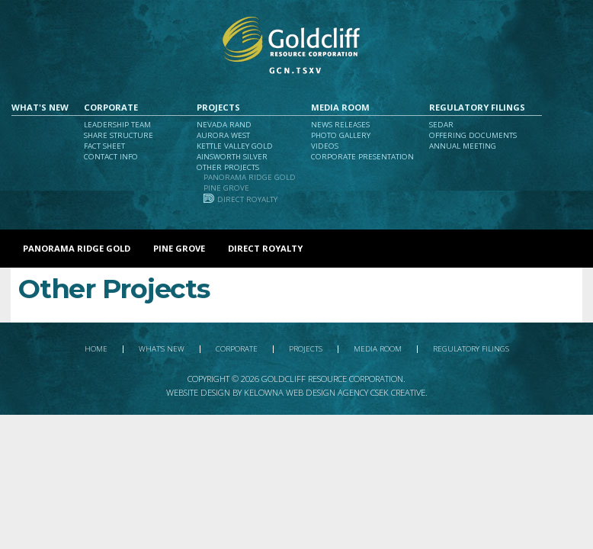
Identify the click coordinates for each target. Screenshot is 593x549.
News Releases (340, 125)
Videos (324, 146)
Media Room (340, 107)
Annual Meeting (462, 146)
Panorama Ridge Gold (250, 177)
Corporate (111, 107)
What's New (40, 107)
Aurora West (223, 135)
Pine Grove (226, 188)
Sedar (441, 125)
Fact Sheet (104, 146)
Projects (218, 107)
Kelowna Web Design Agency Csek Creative (334, 392)
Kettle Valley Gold (235, 146)
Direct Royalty (247, 199)
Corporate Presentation (362, 157)
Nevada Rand (224, 125)
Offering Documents (473, 135)
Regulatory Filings (477, 107)
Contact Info (111, 157)
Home (96, 349)
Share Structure (118, 135)
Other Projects (228, 167)
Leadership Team (117, 125)
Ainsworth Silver (232, 157)
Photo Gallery (340, 135)
